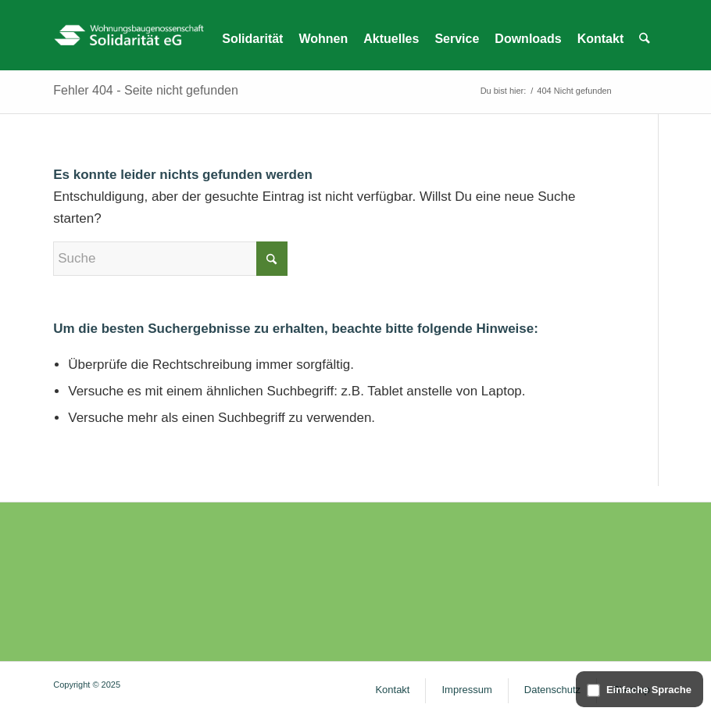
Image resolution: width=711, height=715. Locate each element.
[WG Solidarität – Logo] (128, 35)
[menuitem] (252, 39)
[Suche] (170, 258)
